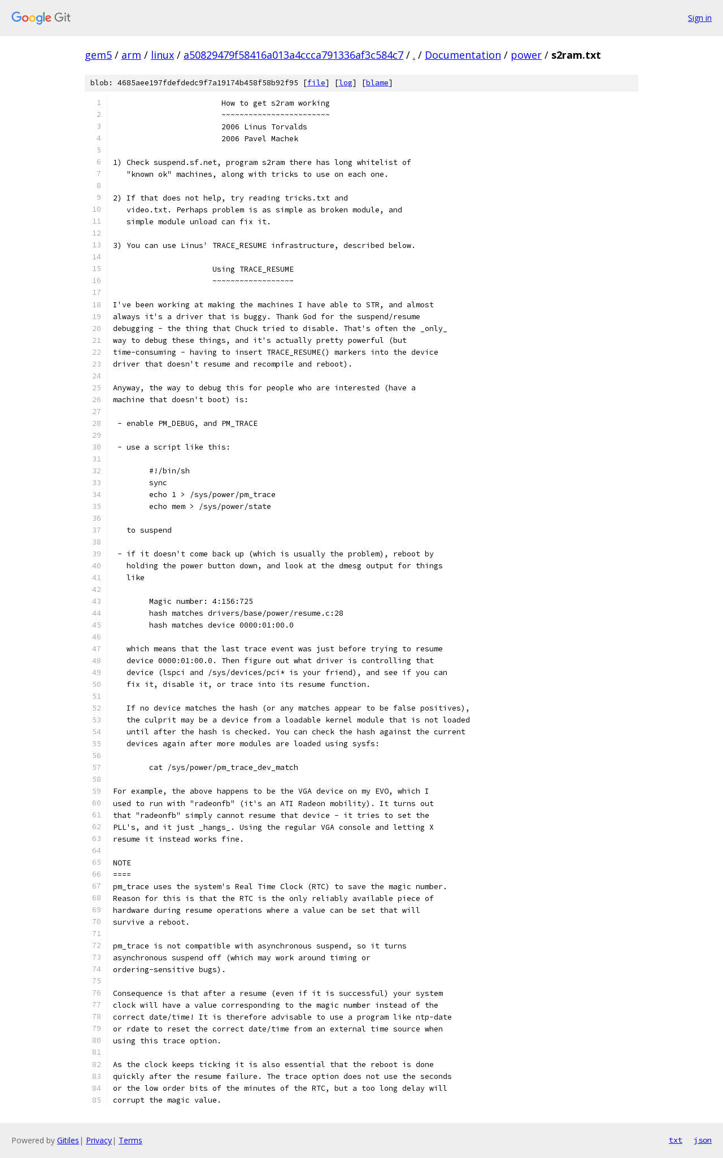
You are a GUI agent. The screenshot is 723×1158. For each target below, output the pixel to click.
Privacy (99, 1140)
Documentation (463, 55)
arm (131, 55)
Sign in (700, 17)
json (703, 1140)
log (345, 83)
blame (377, 83)
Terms (130, 1140)
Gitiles (68, 1140)
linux (162, 55)
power (526, 55)
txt (675, 1140)
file (316, 83)
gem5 (98, 55)
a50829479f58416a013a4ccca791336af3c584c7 (293, 55)
